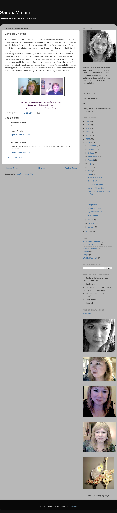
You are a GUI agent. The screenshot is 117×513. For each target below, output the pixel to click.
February (92, 223)
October (91, 153)
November (92, 149)
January (91, 227)
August (91, 160)
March (91, 220)
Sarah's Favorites (90, 248)
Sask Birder (88, 313)
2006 (88, 143)
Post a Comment (15, 158)
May (90, 171)
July (90, 163)
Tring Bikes (92, 205)
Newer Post (11, 168)
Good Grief (92, 181)
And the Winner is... (96, 177)
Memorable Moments (91, 242)
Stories (86, 251)
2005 (88, 231)
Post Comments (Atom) (25, 174)
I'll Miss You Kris (94, 208)
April (90, 174)
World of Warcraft (90, 258)
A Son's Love (93, 215)
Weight (86, 255)
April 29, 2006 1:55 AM (20, 152)
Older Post (71, 168)
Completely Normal (95, 185)
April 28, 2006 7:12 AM (20, 135)
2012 (88, 125)
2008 (88, 135)
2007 (88, 139)
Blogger (73, 506)
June (90, 167)
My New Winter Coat (96, 188)
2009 (88, 132)
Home (41, 168)
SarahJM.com (15, 12)
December (92, 146)
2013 (88, 121)
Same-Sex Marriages (91, 245)
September (93, 156)
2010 (88, 128)
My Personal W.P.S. (96, 212)
